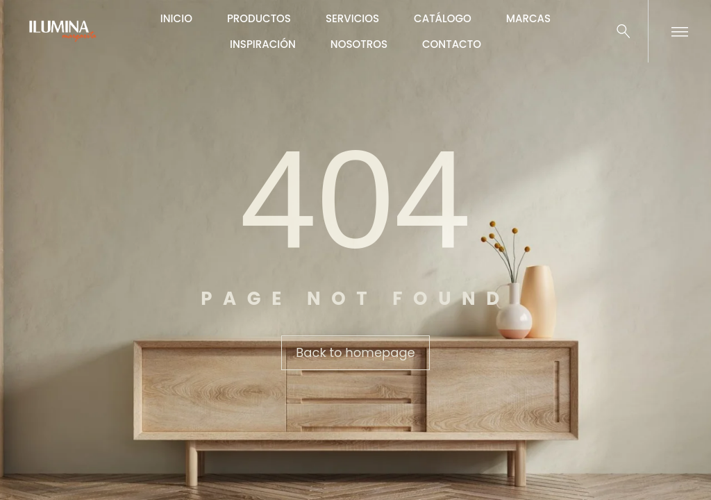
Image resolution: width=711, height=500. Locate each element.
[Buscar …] (623, 31)
